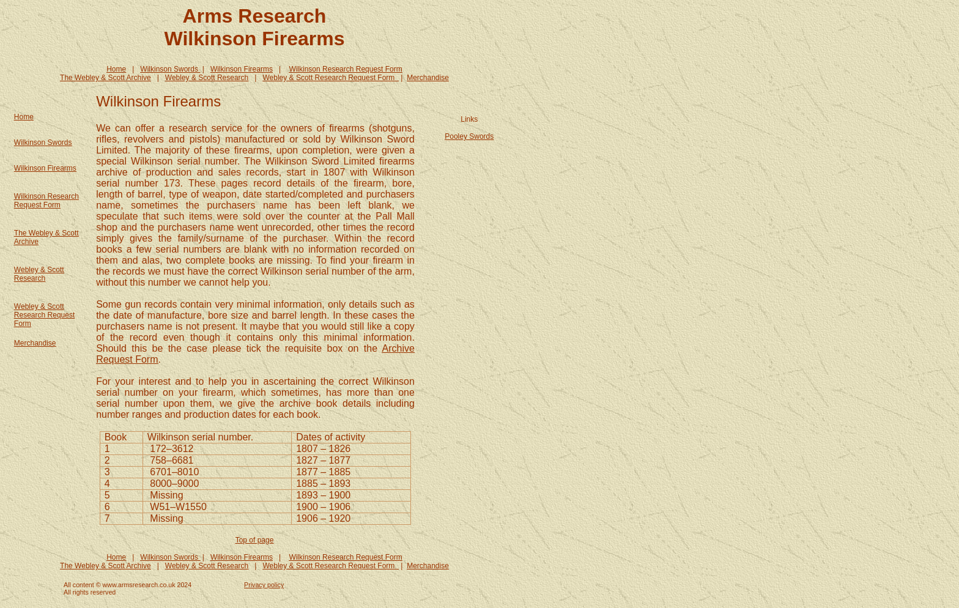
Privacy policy (264, 584)
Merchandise (428, 77)
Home (116, 69)
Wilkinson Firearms (241, 69)
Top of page (254, 540)
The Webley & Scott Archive (105, 77)
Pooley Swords (469, 136)
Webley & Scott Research (207, 77)
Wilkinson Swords (43, 142)
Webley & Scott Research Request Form (44, 315)
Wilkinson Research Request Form (345, 69)
